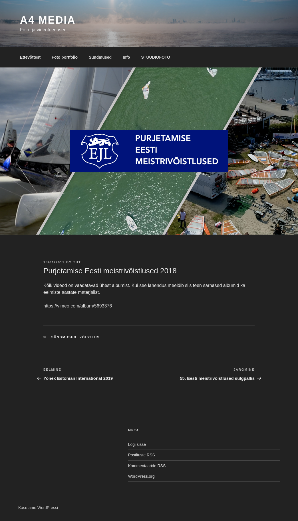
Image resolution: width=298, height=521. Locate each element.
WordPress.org (141, 476)
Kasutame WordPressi (38, 507)
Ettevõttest (30, 57)
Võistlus (90, 337)
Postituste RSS (141, 455)
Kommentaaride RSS (147, 465)
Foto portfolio (65, 57)
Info (126, 57)
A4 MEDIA (48, 20)
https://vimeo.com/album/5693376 (77, 305)
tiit (77, 262)
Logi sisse (137, 444)
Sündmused (100, 57)
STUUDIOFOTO (155, 57)
